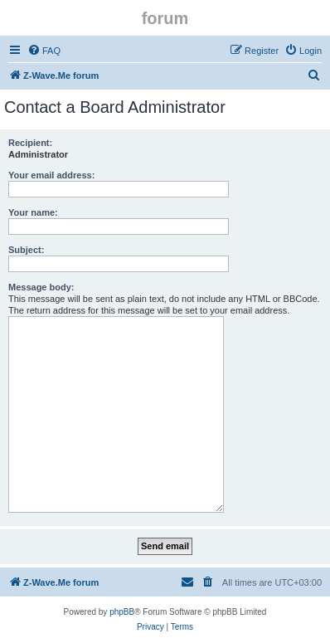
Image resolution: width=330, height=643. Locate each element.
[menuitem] (44, 51)
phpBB (121, 611)
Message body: (41, 287)
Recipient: (30, 143)
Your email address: (51, 175)
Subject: (26, 250)
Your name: (33, 212)
